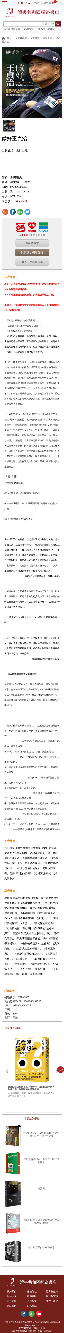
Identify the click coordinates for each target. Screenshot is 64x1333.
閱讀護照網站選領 (32, 252)
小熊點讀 (40, 29)
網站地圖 (11, 1296)
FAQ (61, 3)
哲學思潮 (47, 38)
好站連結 (32, 1305)
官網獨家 (28, 29)
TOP (60, 1069)
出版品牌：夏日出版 (15, 150)
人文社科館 (21, 38)
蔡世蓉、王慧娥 (20, 182)
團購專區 (32, 1296)
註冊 (20, 3)
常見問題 (11, 1301)
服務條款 (32, 1291)
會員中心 (38, 3)
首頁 (9, 38)
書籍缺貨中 (32, 243)
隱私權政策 (52, 1291)
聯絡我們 (11, 1305)
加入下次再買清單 (32, 261)
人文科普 (35, 38)
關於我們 (11, 1291)
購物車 (47, 3)
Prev (7, 1071)
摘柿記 (51, 29)
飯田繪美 (16, 177)
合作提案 (32, 1301)
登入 (27, 3)
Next (57, 1071)
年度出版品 (52, 1301)
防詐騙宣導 (52, 1296)
